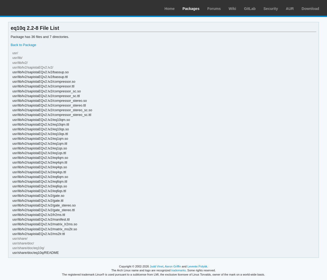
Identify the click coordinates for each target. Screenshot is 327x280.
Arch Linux (29, 8)
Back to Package (23, 45)
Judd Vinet (157, 266)
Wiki (232, 9)
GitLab (249, 9)
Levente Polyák (197, 266)
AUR (290, 9)
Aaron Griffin (173, 266)
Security (271, 9)
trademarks (178, 270)
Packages (191, 9)
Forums (214, 9)
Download (310, 9)
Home (170, 9)
